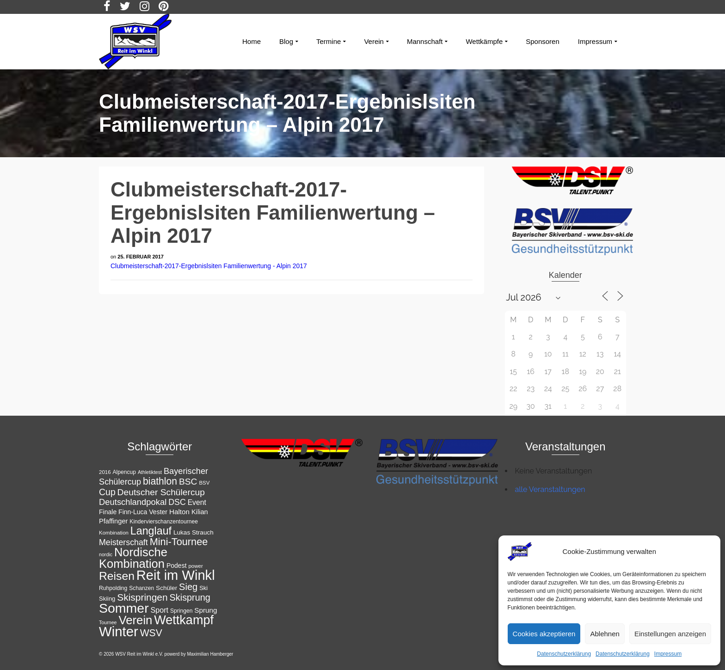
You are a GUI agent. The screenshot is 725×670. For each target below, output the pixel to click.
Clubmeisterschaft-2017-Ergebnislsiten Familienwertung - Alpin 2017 (209, 266)
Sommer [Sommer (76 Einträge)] (124, 608)
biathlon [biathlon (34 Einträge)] (160, 481)
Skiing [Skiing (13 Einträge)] (107, 598)
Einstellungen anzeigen (670, 634)
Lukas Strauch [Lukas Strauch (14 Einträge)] (193, 532)
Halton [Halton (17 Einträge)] (179, 512)
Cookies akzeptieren (544, 634)
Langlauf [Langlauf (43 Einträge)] (151, 531)
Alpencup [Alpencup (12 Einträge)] (124, 472)
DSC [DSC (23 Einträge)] (177, 502)
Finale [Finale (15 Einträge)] (108, 512)
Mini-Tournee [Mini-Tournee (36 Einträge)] (179, 541)
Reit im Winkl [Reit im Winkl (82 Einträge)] (175, 575)
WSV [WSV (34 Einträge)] (151, 632)
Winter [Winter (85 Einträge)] (118, 631)
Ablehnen (604, 634)
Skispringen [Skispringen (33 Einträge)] (142, 597)
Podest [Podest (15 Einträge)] (176, 565)
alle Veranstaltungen (550, 489)
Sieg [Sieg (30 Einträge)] (188, 587)
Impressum (668, 654)
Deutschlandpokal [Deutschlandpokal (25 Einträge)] (132, 502)
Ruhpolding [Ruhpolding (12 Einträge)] (113, 588)
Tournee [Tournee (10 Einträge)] (108, 622)
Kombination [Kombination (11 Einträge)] (114, 532)
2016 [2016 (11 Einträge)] (105, 472)
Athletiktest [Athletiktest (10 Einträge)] (150, 472)
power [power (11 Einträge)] (195, 566)
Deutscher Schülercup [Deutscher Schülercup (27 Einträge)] (161, 492)
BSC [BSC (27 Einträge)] (188, 481)
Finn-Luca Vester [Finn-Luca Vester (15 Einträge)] (142, 512)
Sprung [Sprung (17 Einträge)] (205, 610)
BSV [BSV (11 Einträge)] (204, 483)
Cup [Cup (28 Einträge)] (107, 492)
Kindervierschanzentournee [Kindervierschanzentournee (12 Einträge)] (163, 521)
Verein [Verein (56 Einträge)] (135, 620)
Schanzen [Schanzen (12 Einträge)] (141, 588)
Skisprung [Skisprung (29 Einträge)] (190, 597)
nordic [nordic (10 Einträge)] (105, 554)
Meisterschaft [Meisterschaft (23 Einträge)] (123, 542)
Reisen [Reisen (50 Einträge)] (117, 576)
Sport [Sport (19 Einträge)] (160, 610)
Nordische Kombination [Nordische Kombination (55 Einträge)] (133, 558)
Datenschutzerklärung (564, 654)
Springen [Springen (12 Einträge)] (181, 611)
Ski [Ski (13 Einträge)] (203, 587)
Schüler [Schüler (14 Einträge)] (166, 587)
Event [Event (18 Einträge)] (197, 502)
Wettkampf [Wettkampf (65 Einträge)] (184, 620)
